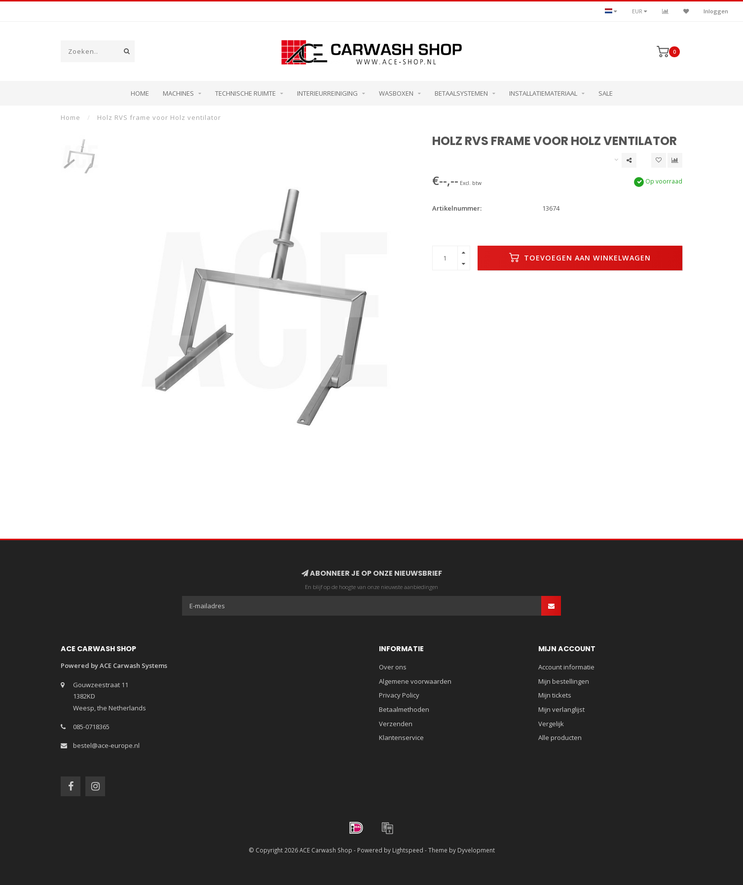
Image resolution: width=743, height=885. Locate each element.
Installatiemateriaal (543, 93)
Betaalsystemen (461, 93)
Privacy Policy (399, 695)
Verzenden (395, 723)
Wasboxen (396, 93)
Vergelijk (551, 723)
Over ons (393, 667)
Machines (178, 93)
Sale (605, 93)
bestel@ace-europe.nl (106, 745)
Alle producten (560, 737)
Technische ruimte (245, 93)
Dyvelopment (476, 850)
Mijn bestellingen (563, 681)
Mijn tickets (554, 695)
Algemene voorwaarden (415, 681)
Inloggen (716, 11)
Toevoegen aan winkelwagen (580, 257)
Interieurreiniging (327, 93)
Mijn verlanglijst (561, 709)
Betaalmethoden (404, 709)
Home (140, 93)
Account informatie (566, 667)
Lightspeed (407, 850)
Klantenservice (401, 737)
